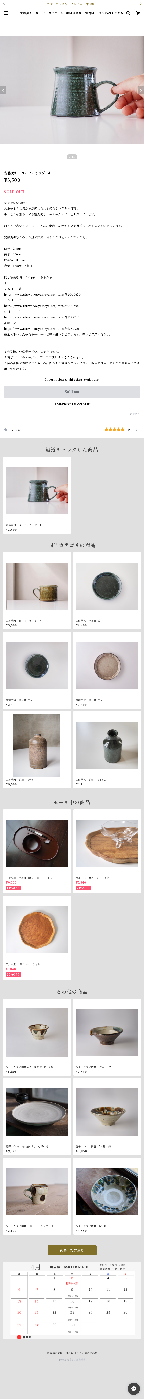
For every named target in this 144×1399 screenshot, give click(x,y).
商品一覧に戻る (72, 1250)
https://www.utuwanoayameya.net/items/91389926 (42, 329)
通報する (135, 414)
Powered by (72, 1359)
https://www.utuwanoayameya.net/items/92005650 (42, 294)
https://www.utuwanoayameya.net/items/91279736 (41, 317)
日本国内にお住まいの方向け (72, 404)
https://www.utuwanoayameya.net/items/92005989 (42, 306)
